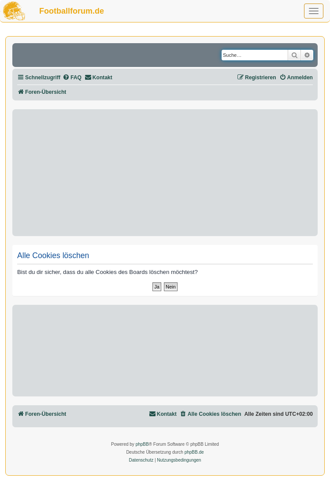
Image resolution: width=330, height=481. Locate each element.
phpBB (142, 444)
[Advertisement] (165, 172)
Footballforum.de (71, 11)
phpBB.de (194, 452)
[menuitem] (72, 78)
